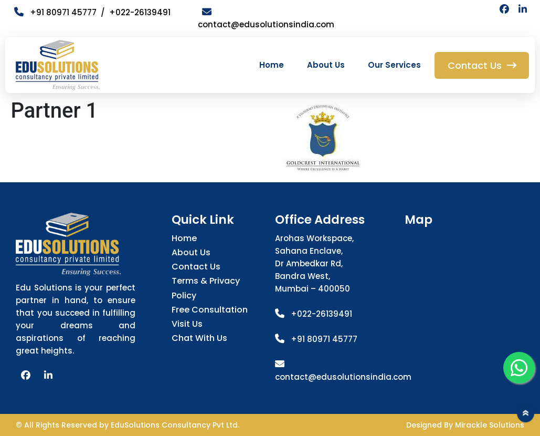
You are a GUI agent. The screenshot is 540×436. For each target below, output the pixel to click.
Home (271, 64)
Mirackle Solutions (489, 425)
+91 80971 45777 (324, 339)
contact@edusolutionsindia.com (343, 376)
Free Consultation (210, 310)
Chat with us (199, 338)
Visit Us (187, 324)
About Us (326, 64)
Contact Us (196, 267)
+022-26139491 (140, 12)
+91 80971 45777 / (61, 12)
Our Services (394, 64)
